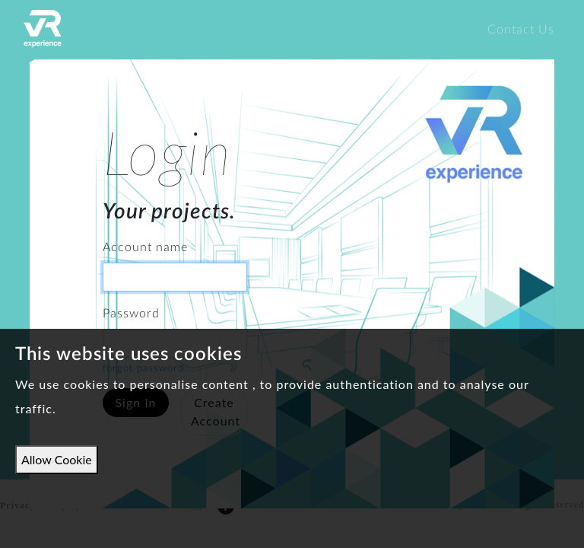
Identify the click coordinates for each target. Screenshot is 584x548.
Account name (145, 247)
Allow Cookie (56, 459)
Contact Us (520, 30)
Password (131, 313)
